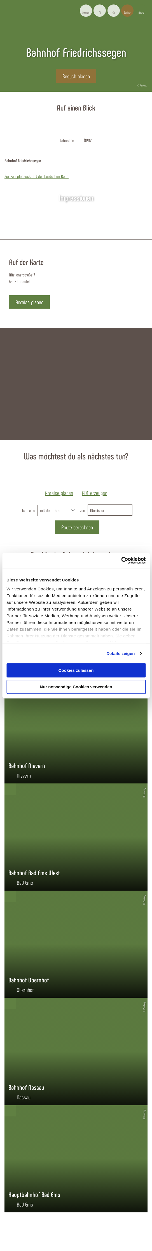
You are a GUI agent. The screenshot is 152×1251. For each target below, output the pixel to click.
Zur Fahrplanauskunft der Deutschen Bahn (36, 176)
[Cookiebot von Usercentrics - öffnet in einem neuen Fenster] (121, 560)
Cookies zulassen (76, 670)
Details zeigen (120, 653)
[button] (99, 10)
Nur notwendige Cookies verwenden (76, 686)
